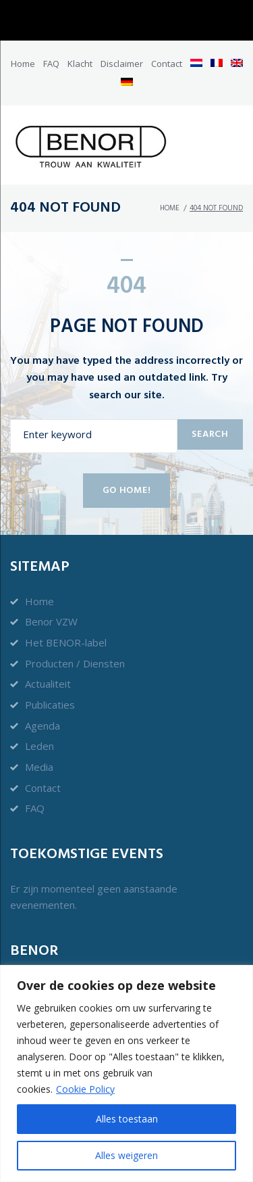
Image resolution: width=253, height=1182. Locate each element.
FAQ (51, 63)
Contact (166, 63)
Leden (39, 746)
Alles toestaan (127, 1118)
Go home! (127, 490)
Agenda (42, 725)
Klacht (79, 63)
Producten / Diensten (75, 663)
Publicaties (50, 704)
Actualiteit (48, 683)
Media (39, 767)
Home (23, 63)
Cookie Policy (85, 1089)
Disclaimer (122, 63)
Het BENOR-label (66, 642)
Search (210, 434)
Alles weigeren (126, 1155)
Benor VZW (51, 621)
